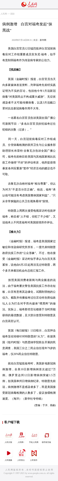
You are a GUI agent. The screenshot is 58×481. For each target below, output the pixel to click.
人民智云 (21, 454)
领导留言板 (46, 436)
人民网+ (21, 436)
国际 (12, 14)
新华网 (43, 40)
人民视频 (8, 454)
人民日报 (8, 436)
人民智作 (34, 454)
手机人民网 (34, 436)
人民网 (3, 14)
